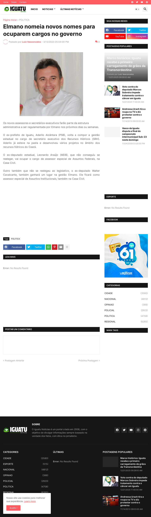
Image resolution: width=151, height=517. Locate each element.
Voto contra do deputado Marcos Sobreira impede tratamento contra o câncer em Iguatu (133, 92)
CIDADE (126, 293)
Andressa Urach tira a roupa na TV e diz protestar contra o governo (133, 113)
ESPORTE (25, 464)
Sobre (14, 2)
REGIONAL (126, 321)
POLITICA (24, 20)
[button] (137, 9)
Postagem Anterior (14, 360)
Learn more (30, 501)
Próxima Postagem (88, 360)
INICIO (34, 9)
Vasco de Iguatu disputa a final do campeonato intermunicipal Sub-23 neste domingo (134, 134)
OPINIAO (126, 304)
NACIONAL (126, 299)
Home (5, 2)
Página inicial (10, 20)
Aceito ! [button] (13, 507)
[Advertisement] (51, 211)
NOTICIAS (47, 9)
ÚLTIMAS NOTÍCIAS (70, 9)
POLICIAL (126, 310)
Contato (23, 2)
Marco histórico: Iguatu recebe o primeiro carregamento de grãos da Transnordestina (133, 462)
